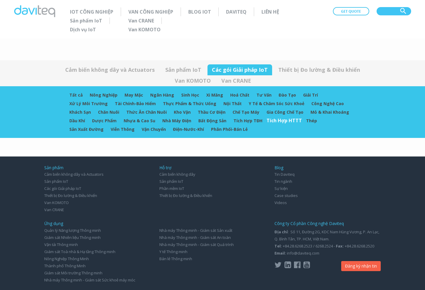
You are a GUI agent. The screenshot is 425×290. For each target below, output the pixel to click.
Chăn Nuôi (108, 112)
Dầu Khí (77, 120)
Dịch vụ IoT (83, 29)
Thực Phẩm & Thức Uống (189, 103)
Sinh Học (190, 95)
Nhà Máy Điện (176, 120)
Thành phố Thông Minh (65, 265)
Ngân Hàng (162, 95)
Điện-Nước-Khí (188, 129)
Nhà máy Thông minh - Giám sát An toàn (195, 237)
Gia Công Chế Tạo (285, 112)
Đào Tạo (287, 95)
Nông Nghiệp (103, 95)
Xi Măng (214, 95)
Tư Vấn (264, 95)
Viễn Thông (123, 129)
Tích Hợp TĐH (247, 120)
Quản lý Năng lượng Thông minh (72, 230)
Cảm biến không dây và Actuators (110, 69)
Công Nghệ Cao (327, 103)
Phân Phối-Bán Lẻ (229, 129)
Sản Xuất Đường (86, 129)
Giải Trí (310, 95)
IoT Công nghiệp (91, 12)
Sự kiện (281, 188)
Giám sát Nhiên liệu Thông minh (72, 237)
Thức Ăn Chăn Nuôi (146, 112)
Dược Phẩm (104, 120)
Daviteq (236, 12)
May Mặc (134, 95)
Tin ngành (283, 181)
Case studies (286, 195)
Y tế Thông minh (173, 251)
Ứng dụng (53, 223)
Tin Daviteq (284, 174)
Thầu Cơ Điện (211, 112)
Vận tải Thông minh (61, 244)
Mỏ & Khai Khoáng (329, 112)
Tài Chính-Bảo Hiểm (135, 103)
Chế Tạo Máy (246, 112)
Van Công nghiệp (150, 12)
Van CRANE (141, 20)
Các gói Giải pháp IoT (240, 69)
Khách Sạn (80, 112)
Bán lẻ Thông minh (175, 258)
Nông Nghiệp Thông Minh (66, 258)
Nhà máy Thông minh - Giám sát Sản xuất (195, 230)
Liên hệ (270, 12)
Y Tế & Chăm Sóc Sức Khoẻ (276, 103)
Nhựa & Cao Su (139, 120)
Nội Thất (232, 103)
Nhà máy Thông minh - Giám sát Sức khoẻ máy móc (89, 280)
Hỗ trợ (165, 167)
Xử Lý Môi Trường (88, 103)
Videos (280, 202)
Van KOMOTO (144, 29)
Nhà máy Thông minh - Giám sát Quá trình (196, 244)
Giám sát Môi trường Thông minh (73, 273)
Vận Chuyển (154, 129)
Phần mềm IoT (171, 188)
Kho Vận (182, 112)
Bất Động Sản (212, 120)
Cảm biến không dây (177, 174)
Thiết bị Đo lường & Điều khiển (319, 69)
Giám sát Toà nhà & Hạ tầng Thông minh (79, 251)
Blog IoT (199, 12)
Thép (311, 120)
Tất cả (76, 95)
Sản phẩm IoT (86, 20)
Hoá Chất (239, 95)
